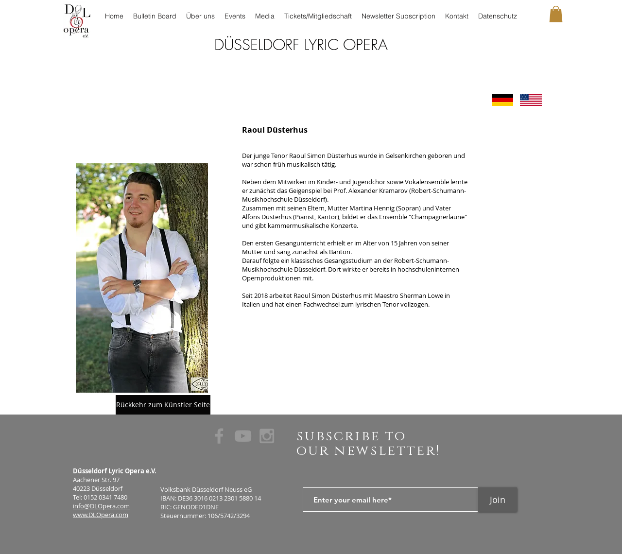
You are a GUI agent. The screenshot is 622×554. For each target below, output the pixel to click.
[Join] (497, 499)
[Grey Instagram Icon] (267, 436)
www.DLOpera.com (100, 514)
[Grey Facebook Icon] (219, 436)
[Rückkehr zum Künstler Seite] (163, 405)
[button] (556, 14)
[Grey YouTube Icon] (243, 436)
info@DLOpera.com (101, 506)
